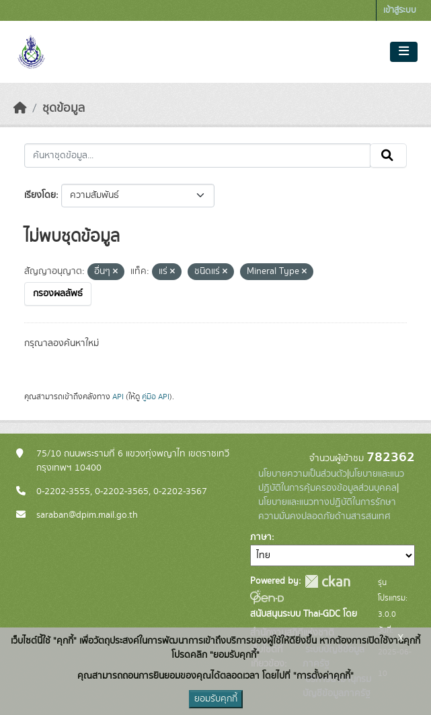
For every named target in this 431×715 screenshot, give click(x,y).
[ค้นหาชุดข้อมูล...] (197, 155)
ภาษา (261, 537)
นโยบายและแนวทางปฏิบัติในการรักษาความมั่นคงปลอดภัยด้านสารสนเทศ (327, 509)
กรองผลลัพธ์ (58, 293)
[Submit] (388, 155)
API (118, 396)
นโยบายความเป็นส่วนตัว (302, 474)
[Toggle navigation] (404, 52)
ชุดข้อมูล (63, 108)
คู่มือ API (155, 396)
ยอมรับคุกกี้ (215, 699)
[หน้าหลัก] (20, 108)
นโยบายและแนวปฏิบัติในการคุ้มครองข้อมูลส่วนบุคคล (331, 481)
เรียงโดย (40, 195)
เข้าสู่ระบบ (399, 10)
